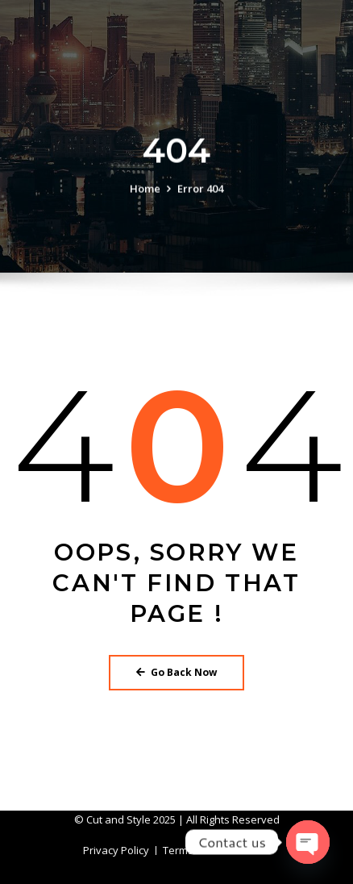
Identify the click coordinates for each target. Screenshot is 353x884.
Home (145, 189)
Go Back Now (176, 672)
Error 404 (200, 189)
